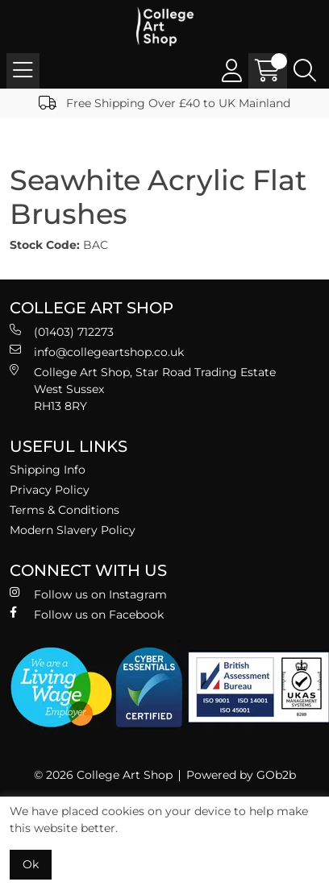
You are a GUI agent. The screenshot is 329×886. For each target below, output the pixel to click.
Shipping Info (47, 469)
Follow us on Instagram (88, 594)
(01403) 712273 (62, 331)
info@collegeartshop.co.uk (97, 351)
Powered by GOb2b (241, 775)
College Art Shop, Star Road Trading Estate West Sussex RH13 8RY (143, 388)
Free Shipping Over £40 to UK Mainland (164, 103)
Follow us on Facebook (87, 614)
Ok (31, 864)
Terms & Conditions (64, 510)
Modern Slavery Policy (72, 530)
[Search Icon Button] (305, 71)
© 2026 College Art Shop (103, 775)
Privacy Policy (50, 489)
